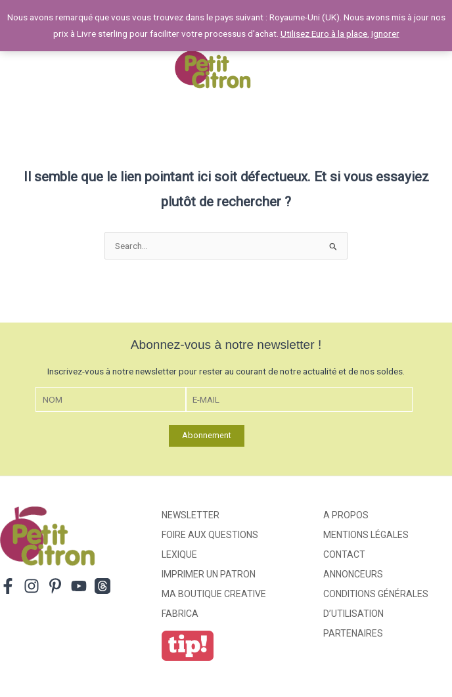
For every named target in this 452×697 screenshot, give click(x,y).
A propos (346, 515)
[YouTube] (79, 586)
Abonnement (206, 435)
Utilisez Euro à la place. (325, 33)
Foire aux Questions (210, 534)
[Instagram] (31, 586)
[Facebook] (8, 586)
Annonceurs (353, 574)
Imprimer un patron (209, 574)
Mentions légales (366, 534)
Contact (344, 554)
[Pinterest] (55, 586)
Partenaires (353, 633)
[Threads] (102, 586)
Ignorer (385, 33)
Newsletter (190, 515)
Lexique (179, 554)
